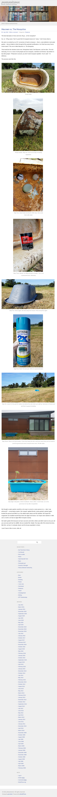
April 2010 (20, 728)
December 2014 (22, 671)
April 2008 (20, 763)
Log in (19, 775)
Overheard (21, 586)
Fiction (20, 581)
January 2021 (21, 609)
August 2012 (21, 706)
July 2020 (20, 618)
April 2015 (20, 664)
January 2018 (21, 635)
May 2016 (20, 651)
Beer (19, 575)
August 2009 (21, 737)
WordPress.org (22, 782)
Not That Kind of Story (24, 550)
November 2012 (22, 699)
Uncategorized (22, 593)
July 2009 (20, 739)
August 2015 (21, 662)
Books (19, 577)
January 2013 (21, 697)
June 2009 (21, 741)
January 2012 (21, 719)
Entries (21, 777)
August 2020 (21, 616)
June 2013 (21, 688)
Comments (22, 780)
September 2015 (22, 660)
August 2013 (21, 686)
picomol (10, 794)
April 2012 (20, 715)
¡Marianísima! (10, 2)
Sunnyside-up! (22, 563)
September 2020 (22, 613)
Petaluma (27, 32)
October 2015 (21, 657)
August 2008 (21, 759)
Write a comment (13, 32)
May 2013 (20, 690)
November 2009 (22, 732)
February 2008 (22, 768)
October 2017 (21, 638)
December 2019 (22, 627)
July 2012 (20, 708)
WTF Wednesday (22, 597)
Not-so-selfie (21, 554)
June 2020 (21, 620)
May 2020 (20, 622)
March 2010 (21, 730)
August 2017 (21, 640)
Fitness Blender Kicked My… (25, 567)
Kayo (19, 561)
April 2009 (20, 743)
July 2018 (20, 633)
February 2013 (22, 695)
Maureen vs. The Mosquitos (14, 29)
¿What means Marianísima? (9, 23)
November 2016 (22, 644)
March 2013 (21, 693)
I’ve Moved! (21, 552)
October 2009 (21, 735)
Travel (19, 590)
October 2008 (21, 757)
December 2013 (22, 682)
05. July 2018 (5, 32)
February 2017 (22, 642)
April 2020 (20, 624)
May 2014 (20, 677)
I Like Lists (21, 584)
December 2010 (22, 726)
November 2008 (22, 754)
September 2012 (22, 704)
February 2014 (22, 679)
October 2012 (21, 701)
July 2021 (20, 605)
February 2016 (22, 653)
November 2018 (22, 631)
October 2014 (21, 673)
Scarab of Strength (23, 565)
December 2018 (22, 629)
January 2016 (21, 655)
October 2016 (21, 646)
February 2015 (22, 666)
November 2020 (22, 611)
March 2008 (21, 765)
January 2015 (21, 668)
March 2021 (21, 607)
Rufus (19, 556)
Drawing (20, 579)
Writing (20, 595)
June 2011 (21, 721)
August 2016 (21, 649)
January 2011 (21, 724)
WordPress (23, 794)
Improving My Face (23, 558)
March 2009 (21, 746)
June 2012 (21, 710)
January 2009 (21, 750)
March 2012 (21, 717)
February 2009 (22, 748)
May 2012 (20, 713)
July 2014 (20, 675)
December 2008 (22, 752)
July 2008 (20, 761)
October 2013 (21, 684)
